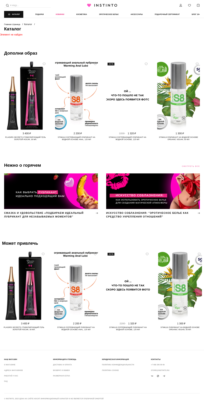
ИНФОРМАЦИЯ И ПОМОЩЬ (64, 359)
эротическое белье (109, 14)
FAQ (6, 381)
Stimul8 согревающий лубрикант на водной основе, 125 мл (127, 138)
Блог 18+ (196, 14)
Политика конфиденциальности (118, 365)
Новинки (60, 14)
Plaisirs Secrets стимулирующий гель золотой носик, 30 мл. (25, 138)
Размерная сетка (61, 376)
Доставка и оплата (62, 365)
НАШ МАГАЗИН (10, 359)
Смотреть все (191, 166)
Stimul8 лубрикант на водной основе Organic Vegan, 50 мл (178, 138)
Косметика (81, 14)
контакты (156, 359)
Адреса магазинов (13, 370)
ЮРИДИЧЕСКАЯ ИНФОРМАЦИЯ (115, 359)
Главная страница (12, 24)
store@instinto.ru (160, 370)
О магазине (9, 365)
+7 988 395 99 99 (158, 365)
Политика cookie (110, 370)
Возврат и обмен (61, 370)
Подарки (39, 14)
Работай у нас (11, 376)
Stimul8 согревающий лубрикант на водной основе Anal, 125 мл (76, 138)
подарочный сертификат (167, 14)
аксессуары (137, 14)
